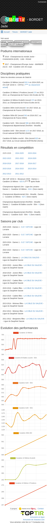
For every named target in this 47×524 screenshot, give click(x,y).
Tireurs (15, 32)
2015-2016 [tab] (7, 169)
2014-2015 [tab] (19, 169)
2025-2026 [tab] (7, 153)
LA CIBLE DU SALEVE (30, 258)
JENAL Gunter (7, 42)
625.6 (22, 181)
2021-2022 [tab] (19, 158)
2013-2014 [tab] (32, 169)
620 (36, 138)
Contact (41, 509)
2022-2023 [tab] (7, 158)
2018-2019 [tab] (7, 163)
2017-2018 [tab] (19, 163)
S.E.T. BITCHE (27, 227)
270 (35, 92)
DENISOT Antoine (22, 42)
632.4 (27, 82)
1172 (27, 131)
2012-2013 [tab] (7, 174)
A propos (13, 509)
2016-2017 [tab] (32, 163)
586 (27, 123)
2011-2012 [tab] (19, 174)
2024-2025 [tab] (19, 153)
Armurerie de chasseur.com (33, 520)
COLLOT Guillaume (15, 44)
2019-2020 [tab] (32, 158)
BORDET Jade (26, 32)
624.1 (30, 189)
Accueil (7, 32)
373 (32, 100)
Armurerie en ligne (37, 517)
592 (25, 115)
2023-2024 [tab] (32, 153)
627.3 (24, 197)
